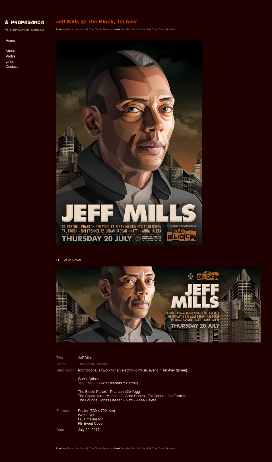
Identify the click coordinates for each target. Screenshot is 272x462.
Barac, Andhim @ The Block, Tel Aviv (89, 29)
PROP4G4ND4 (23, 21)
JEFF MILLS (88, 383)
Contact (12, 67)
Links (10, 61)
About (10, 51)
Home (10, 41)
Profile (10, 56)
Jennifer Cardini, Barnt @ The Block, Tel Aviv (148, 29)
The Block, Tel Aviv (93, 364)
